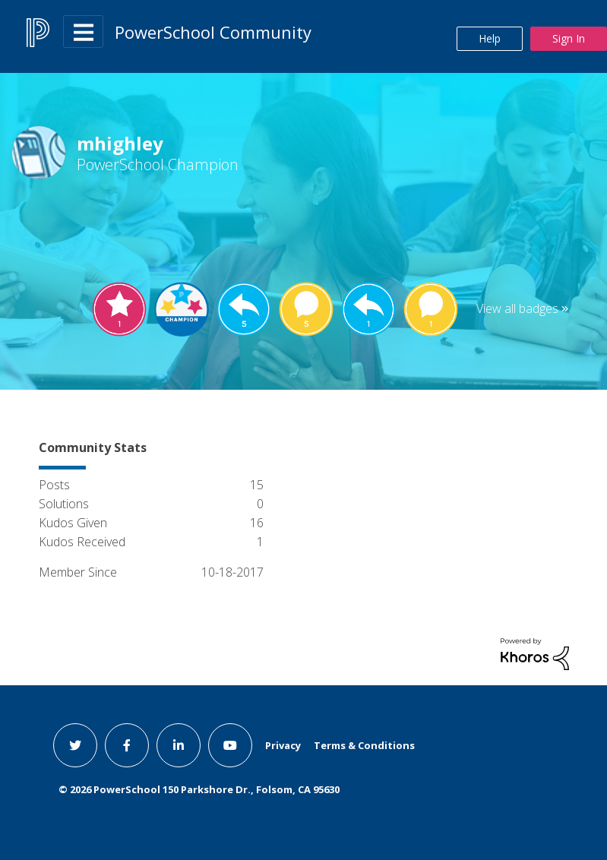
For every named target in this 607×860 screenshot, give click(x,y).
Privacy (283, 745)
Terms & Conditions (364, 745)
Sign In (568, 38)
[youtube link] (230, 745)
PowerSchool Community (213, 32)
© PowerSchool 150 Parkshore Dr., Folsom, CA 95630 (199, 789)
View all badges (517, 308)
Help (490, 38)
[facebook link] (127, 745)
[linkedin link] (178, 745)
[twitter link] (75, 745)
